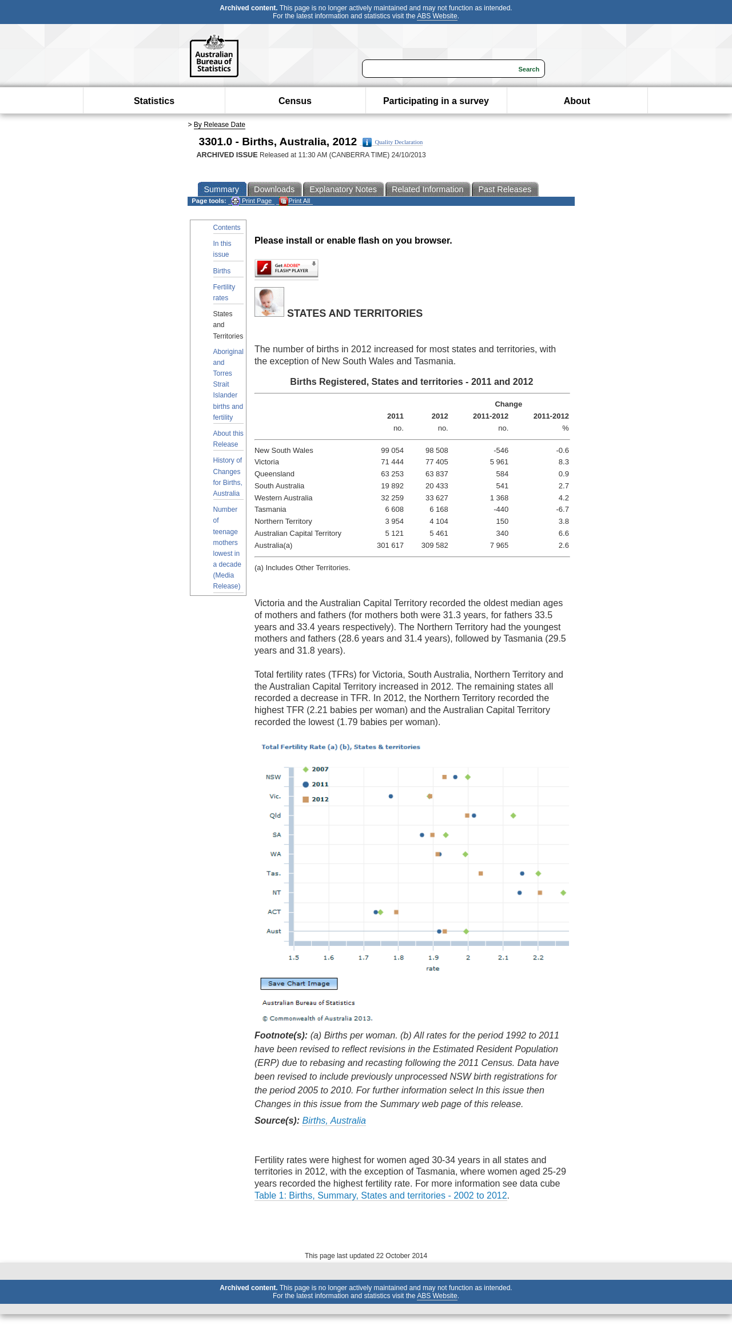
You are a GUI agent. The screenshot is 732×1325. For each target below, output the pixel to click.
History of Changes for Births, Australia (227, 477)
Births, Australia (333, 1120)
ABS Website (437, 16)
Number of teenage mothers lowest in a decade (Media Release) (227, 548)
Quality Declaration (393, 142)
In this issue (222, 249)
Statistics (154, 101)
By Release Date (219, 125)
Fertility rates (224, 292)
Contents (227, 228)
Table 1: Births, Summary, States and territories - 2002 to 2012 (380, 1195)
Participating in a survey (436, 101)
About (577, 101)
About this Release (228, 438)
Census (295, 101)
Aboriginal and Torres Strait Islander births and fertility (228, 384)
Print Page (251, 201)
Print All (294, 201)
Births (222, 271)
